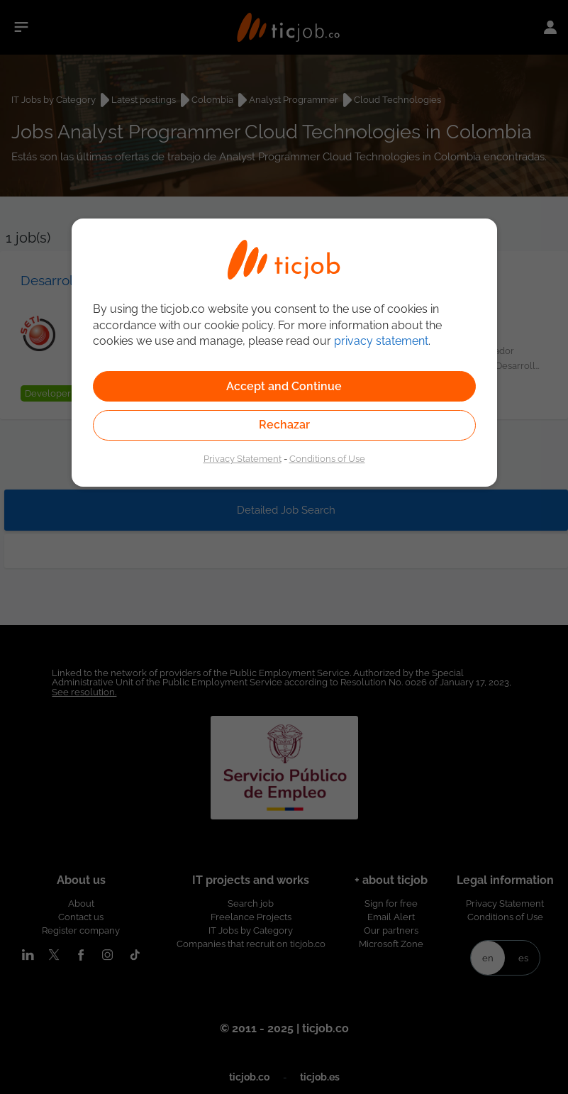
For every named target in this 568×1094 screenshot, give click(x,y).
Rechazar (284, 424)
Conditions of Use (327, 458)
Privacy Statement (243, 458)
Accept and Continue (284, 386)
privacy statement (381, 341)
